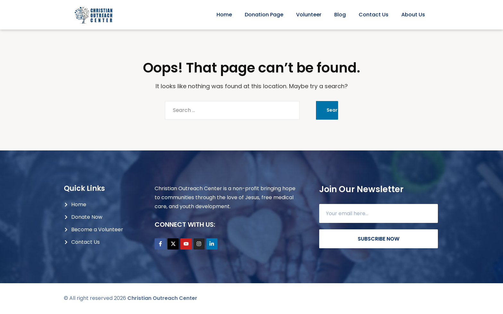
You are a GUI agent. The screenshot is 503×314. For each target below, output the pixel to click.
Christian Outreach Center (162, 298)
